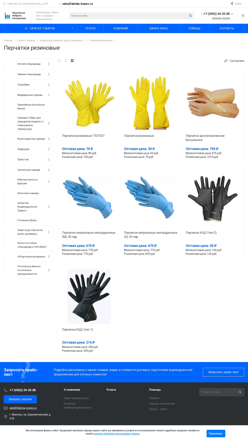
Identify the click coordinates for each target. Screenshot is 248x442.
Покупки (154, 398)
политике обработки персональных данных (116, 433)
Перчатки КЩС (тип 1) (77, 329)
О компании (72, 389)
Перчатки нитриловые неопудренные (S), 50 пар (150, 235)
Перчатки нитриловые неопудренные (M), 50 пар (88, 235)
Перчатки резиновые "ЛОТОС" (83, 136)
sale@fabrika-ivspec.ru (77, 3)
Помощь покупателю (162, 403)
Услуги (111, 389)
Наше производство (76, 398)
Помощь (155, 389)
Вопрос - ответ (158, 409)
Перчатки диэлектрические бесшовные (205, 138)
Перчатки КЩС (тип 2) (201, 232)
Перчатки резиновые (139, 136)
